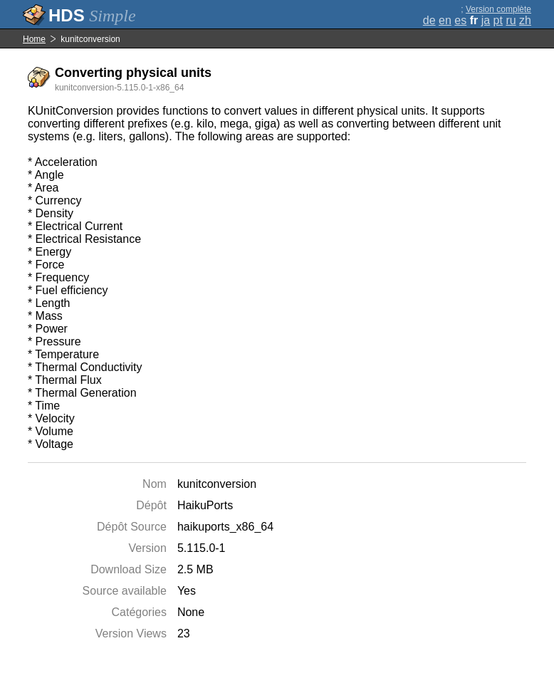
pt (498, 20)
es (460, 20)
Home (34, 39)
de (429, 20)
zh (525, 20)
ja (485, 20)
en (445, 20)
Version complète (498, 9)
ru (511, 20)
